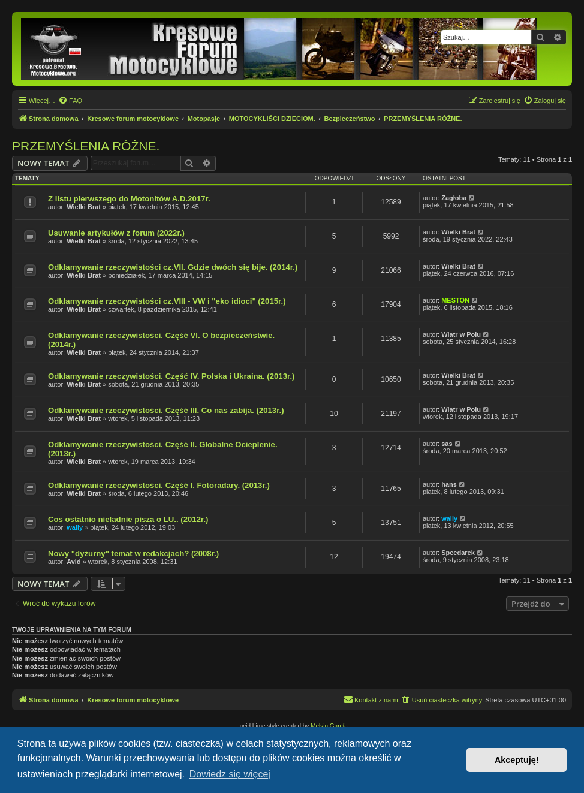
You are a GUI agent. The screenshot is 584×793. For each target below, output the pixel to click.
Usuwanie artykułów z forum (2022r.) (116, 232)
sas (446, 443)
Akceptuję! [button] (517, 760)
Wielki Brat (84, 206)
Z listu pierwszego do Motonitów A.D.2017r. (129, 198)
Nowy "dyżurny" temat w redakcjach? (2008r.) (133, 553)
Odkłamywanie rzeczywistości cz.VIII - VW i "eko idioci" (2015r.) (167, 301)
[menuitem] (70, 101)
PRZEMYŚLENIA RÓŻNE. (85, 146)
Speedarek (458, 552)
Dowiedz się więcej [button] (229, 774)
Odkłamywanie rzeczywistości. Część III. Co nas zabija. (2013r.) (166, 410)
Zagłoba (453, 197)
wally (75, 527)
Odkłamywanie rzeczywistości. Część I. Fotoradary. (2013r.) (159, 485)
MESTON (455, 300)
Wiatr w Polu (461, 334)
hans (449, 484)
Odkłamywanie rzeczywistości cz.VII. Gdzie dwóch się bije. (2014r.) (172, 267)
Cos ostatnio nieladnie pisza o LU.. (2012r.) (128, 519)
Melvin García (329, 726)
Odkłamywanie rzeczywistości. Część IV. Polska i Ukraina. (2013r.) (171, 376)
